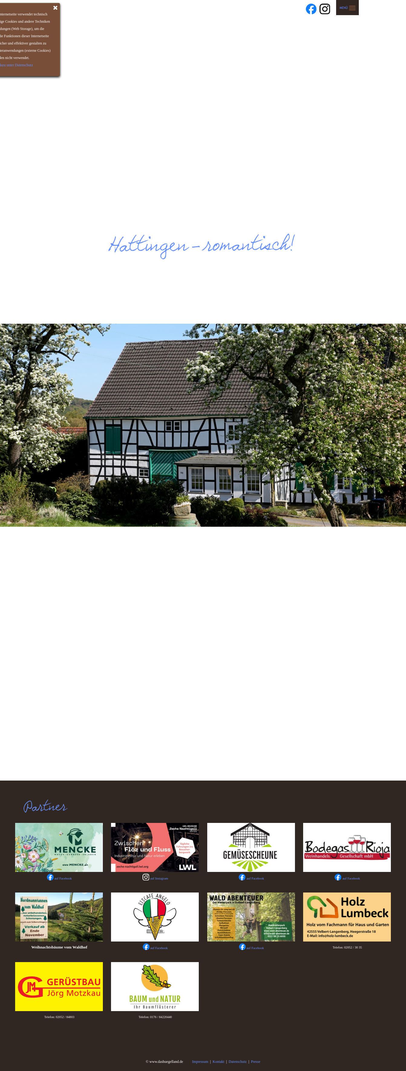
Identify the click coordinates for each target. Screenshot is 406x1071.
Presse (255, 1062)
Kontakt (218, 1062)
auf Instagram (159, 878)
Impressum (200, 1062)
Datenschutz (238, 1062)
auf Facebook (255, 878)
